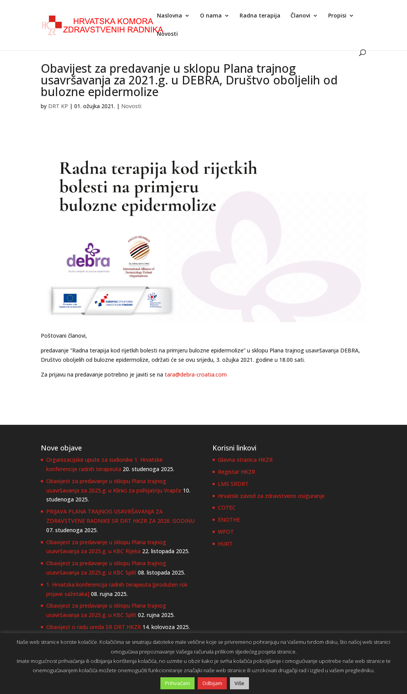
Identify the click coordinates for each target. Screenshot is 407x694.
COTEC (227, 507)
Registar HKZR (236, 471)
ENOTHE (229, 519)
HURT (225, 543)
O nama (211, 16)
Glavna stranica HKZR (245, 459)
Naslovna (169, 16)
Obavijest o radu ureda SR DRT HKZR (93, 627)
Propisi (337, 16)
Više (239, 683)
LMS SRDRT (233, 483)
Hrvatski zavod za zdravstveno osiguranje (271, 495)
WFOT (226, 531)
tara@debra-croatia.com (196, 374)
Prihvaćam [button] (177, 683)
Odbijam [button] (212, 683)
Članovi (300, 16)
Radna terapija (260, 16)
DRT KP (58, 106)
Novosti (167, 34)
